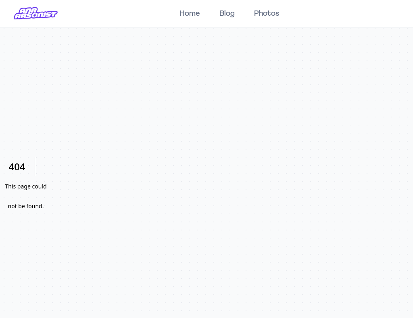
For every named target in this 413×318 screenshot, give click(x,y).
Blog (227, 14)
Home (189, 14)
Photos (266, 14)
